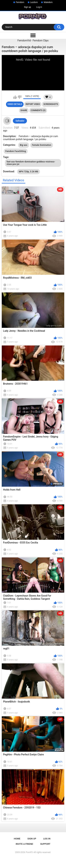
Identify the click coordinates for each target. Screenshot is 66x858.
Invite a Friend (24, 844)
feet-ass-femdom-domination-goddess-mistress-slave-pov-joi (31, 162)
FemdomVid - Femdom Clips (32, 40)
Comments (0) (38, 110)
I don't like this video (19, 97)
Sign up (27, 7)
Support (45, 844)
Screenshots (50, 104)
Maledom (48, 2)
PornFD (29, 852)
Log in (39, 7)
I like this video (15, 97)
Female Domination (41, 145)
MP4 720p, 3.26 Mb (28, 171)
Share (23, 110)
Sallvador (19, 121)
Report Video (33, 104)
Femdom (20, 2)
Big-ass (23, 145)
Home (17, 838)
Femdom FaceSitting (15, 151)
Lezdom (34, 2)
